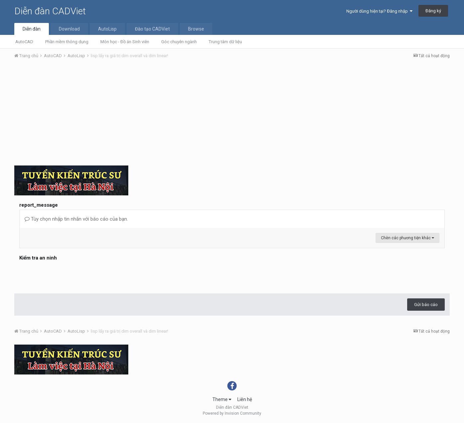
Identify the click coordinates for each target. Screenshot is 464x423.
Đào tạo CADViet (152, 29)
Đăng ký (433, 10)
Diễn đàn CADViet (50, 11)
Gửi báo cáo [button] (426, 304)
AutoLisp (107, 29)
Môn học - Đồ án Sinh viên (124, 41)
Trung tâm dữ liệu (225, 41)
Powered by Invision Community (232, 413)
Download (69, 29)
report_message (38, 205)
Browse (196, 29)
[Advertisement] (232, 113)
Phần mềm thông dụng (66, 41)
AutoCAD (24, 41)
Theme (221, 399)
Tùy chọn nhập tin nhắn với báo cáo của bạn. (76, 219)
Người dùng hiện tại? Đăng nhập (379, 11)
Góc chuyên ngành (179, 41)
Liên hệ (244, 399)
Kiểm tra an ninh (38, 258)
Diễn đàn (32, 29)
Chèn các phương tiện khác (407, 238)
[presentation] (69, 275)
